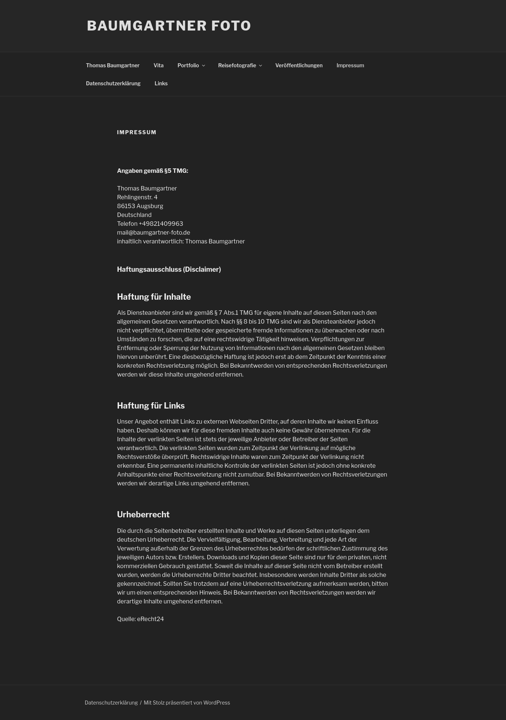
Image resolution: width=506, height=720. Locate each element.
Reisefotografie (240, 65)
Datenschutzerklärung (113, 83)
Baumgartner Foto (169, 26)
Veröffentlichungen (299, 65)
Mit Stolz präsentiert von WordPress (187, 702)
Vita (159, 65)
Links (161, 83)
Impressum (350, 65)
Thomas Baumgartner (113, 65)
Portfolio (191, 65)
